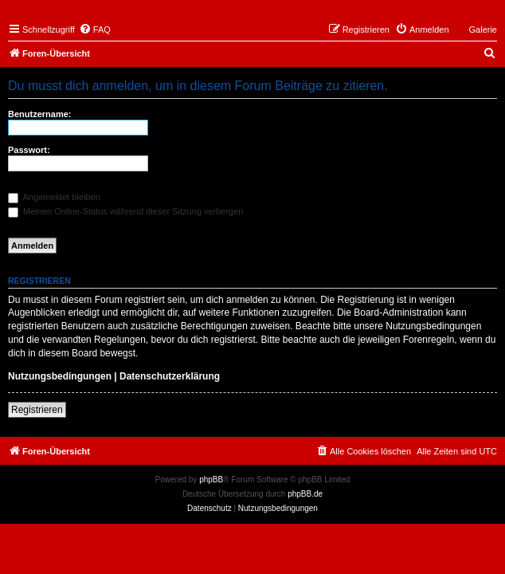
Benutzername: (39, 114)
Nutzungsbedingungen (60, 376)
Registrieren (37, 409)
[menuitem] (95, 29)
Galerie (483, 29)
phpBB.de (305, 493)
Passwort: (29, 150)
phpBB (211, 479)
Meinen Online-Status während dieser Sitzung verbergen (125, 211)
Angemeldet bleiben (54, 197)
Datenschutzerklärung (169, 376)
